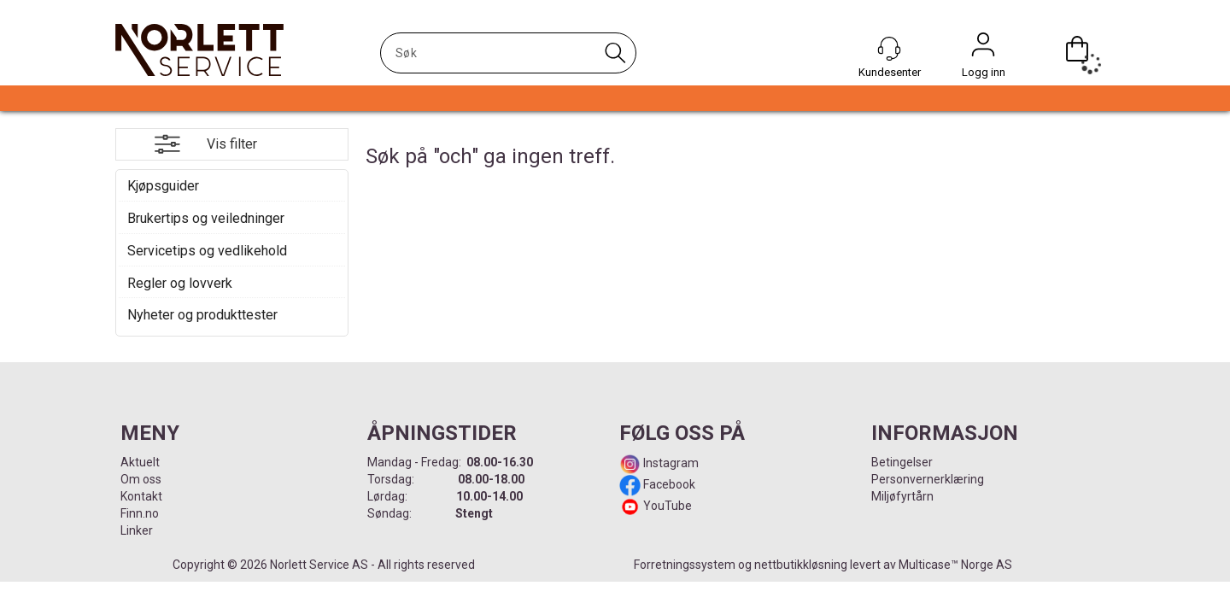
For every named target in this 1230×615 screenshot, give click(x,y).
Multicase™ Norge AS (955, 564)
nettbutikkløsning (800, 564)
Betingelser (902, 462)
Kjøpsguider (163, 186)
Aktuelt (140, 462)
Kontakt (141, 496)
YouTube (667, 505)
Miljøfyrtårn (902, 496)
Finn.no (139, 513)
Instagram (670, 463)
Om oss (140, 479)
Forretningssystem (684, 564)
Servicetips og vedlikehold (207, 251)
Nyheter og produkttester (202, 315)
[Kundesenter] (889, 48)
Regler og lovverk (179, 283)
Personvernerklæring (927, 479)
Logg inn (983, 48)
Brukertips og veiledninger (205, 218)
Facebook (668, 484)
